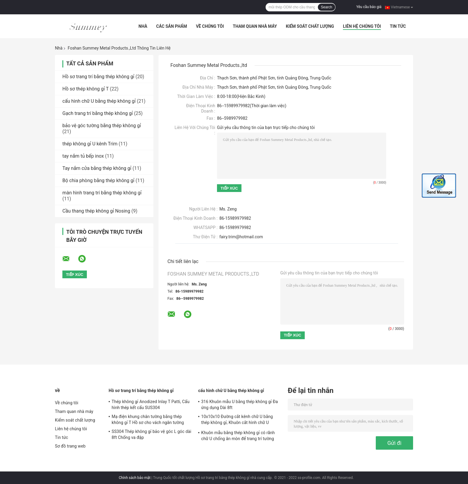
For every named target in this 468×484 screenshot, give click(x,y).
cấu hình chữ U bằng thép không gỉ (99, 101)
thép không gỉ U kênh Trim (90, 144)
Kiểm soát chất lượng (310, 26)
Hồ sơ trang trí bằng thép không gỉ (98, 76)
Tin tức (398, 26)
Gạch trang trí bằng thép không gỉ (97, 113)
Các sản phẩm (171, 26)
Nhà (142, 26)
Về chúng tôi (210, 26)
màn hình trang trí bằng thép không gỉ (101, 193)
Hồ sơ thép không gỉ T (85, 89)
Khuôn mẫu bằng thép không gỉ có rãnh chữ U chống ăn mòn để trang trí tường (238, 435)
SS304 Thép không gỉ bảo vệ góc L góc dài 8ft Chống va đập (151, 434)
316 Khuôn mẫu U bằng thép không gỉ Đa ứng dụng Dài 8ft (239, 404)
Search (326, 7)
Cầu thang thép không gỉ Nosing (96, 211)
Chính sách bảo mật (134, 478)
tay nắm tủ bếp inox (83, 156)
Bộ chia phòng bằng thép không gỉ (98, 180)
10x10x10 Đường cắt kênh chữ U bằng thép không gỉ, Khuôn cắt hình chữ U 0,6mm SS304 (237, 420)
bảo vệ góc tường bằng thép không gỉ (101, 125)
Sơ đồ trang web (70, 446)
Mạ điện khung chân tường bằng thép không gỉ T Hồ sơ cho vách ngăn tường (148, 419)
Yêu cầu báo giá (368, 7)
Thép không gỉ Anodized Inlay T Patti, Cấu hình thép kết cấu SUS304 (151, 404)
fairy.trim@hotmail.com (241, 236)
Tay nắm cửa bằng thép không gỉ (96, 168)
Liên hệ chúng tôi (362, 26)
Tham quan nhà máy (255, 26)
